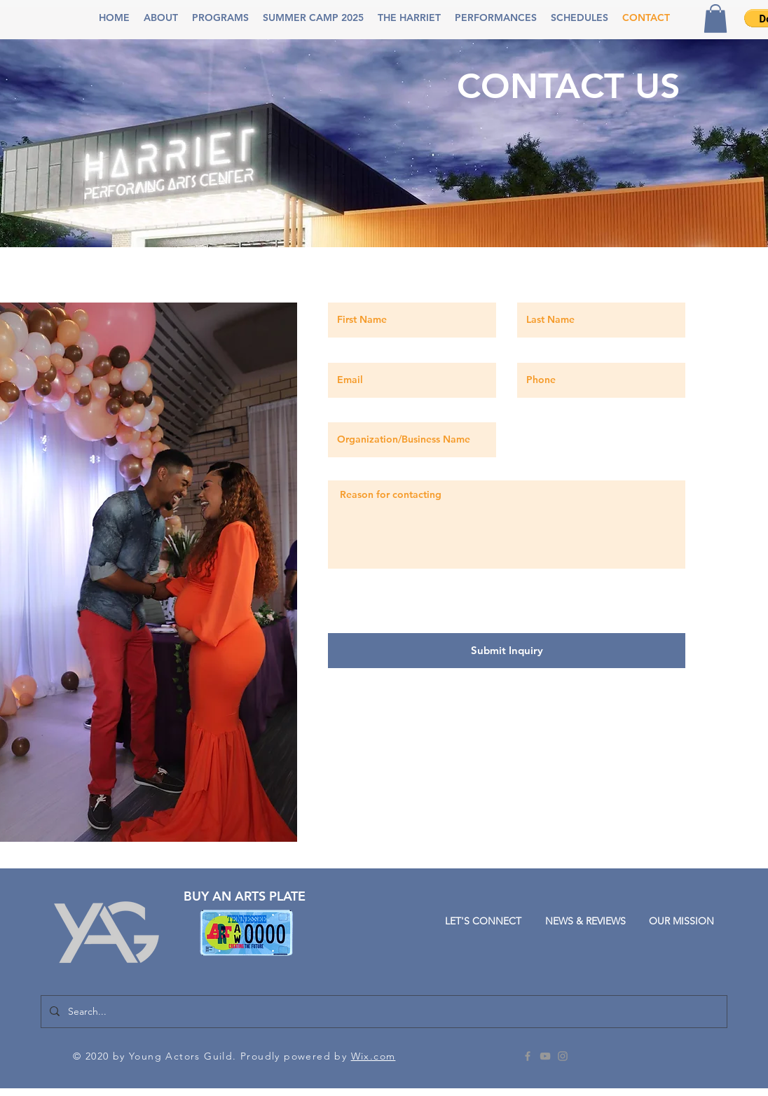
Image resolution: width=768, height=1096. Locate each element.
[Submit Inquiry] (506, 650)
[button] (161, 17)
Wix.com (373, 1056)
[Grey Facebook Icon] (527, 1056)
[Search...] (382, 1011)
